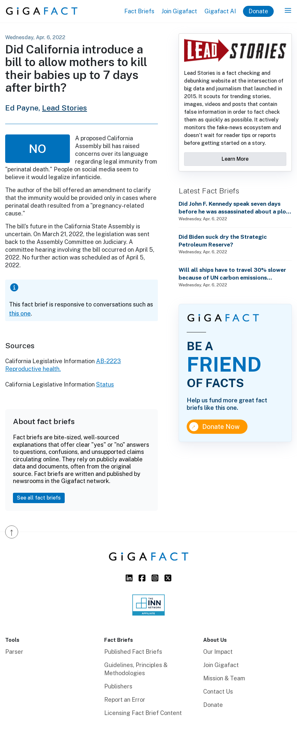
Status (105, 384)
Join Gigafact (179, 11)
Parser (14, 651)
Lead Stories (64, 107)
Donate (258, 11)
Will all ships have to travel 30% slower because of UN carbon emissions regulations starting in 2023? (232, 274)
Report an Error (124, 699)
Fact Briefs (139, 11)
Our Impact (218, 651)
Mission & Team (224, 678)
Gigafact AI (220, 11)
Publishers (118, 686)
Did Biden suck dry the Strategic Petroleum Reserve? (223, 240)
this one (20, 313)
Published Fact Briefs (133, 651)
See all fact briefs (39, 498)
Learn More (235, 159)
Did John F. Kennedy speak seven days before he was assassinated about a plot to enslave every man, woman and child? (234, 207)
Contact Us (218, 691)
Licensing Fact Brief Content (143, 712)
